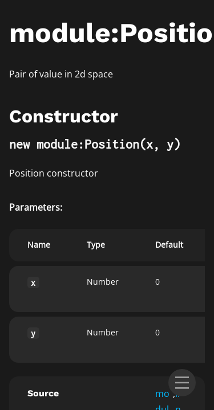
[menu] (182, 382)
